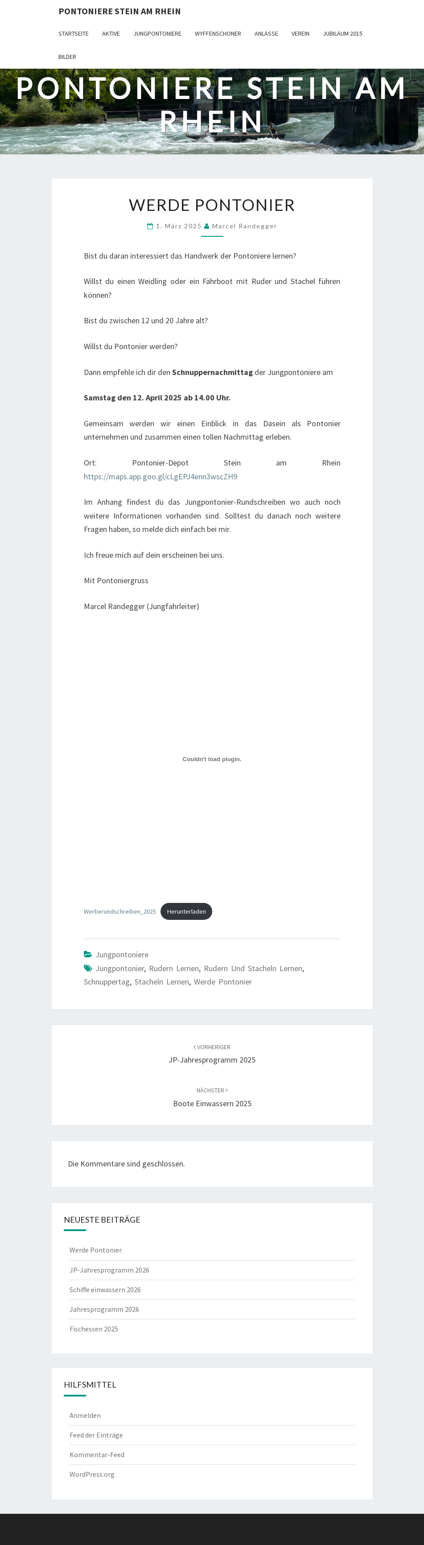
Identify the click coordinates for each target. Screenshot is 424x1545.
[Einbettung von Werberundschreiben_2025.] (212, 759)
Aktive (111, 33)
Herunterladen (186, 911)
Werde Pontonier (96, 1249)
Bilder (67, 57)
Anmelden (85, 1415)
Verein (300, 33)
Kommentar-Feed (97, 1454)
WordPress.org (92, 1474)
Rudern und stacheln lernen (253, 968)
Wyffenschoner (218, 33)
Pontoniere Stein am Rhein (119, 10)
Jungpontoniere (157, 33)
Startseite (73, 33)
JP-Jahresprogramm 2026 (109, 1269)
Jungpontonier (119, 968)
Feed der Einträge (96, 1434)
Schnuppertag (107, 981)
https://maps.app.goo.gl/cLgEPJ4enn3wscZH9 (160, 476)
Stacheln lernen (162, 981)
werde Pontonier (223, 981)
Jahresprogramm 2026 (104, 1309)
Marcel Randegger (244, 226)
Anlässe (266, 33)
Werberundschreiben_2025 (120, 911)
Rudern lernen (174, 968)
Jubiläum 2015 (342, 33)
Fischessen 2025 (94, 1328)
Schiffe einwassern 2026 (105, 1289)
